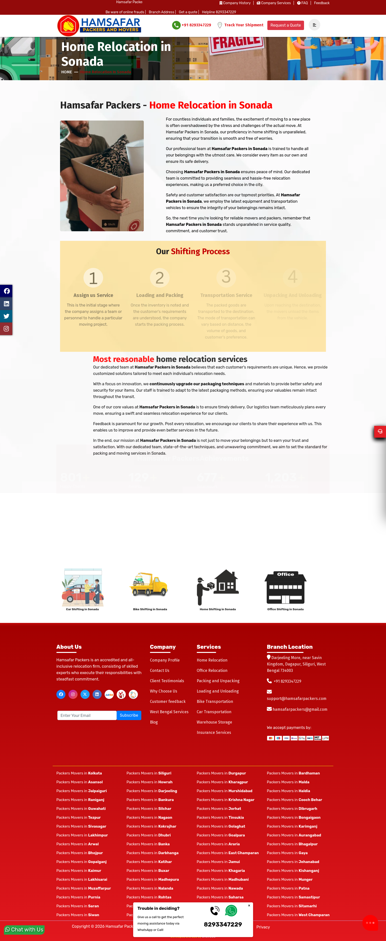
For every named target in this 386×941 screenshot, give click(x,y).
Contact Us (159, 670)
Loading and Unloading (218, 691)
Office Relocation (212, 670)
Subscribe (129, 715)
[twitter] (85, 694)
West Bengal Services (169, 712)
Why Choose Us (163, 691)
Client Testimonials (167, 681)
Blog (154, 722)
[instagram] (73, 694)
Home (66, 72)
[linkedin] (97, 694)
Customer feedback (168, 701)
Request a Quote (286, 25)
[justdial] (109, 694)
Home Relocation (212, 660)
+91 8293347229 (191, 25)
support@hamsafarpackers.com (296, 698)
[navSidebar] (312, 25)
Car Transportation (214, 712)
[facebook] (60, 694)
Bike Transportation (215, 701)
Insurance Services (214, 732)
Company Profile (165, 660)
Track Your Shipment (240, 25)
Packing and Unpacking (218, 681)
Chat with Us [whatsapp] (24, 927)
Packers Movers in (79, 773)
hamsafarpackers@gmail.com (300, 709)
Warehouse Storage (214, 722)
